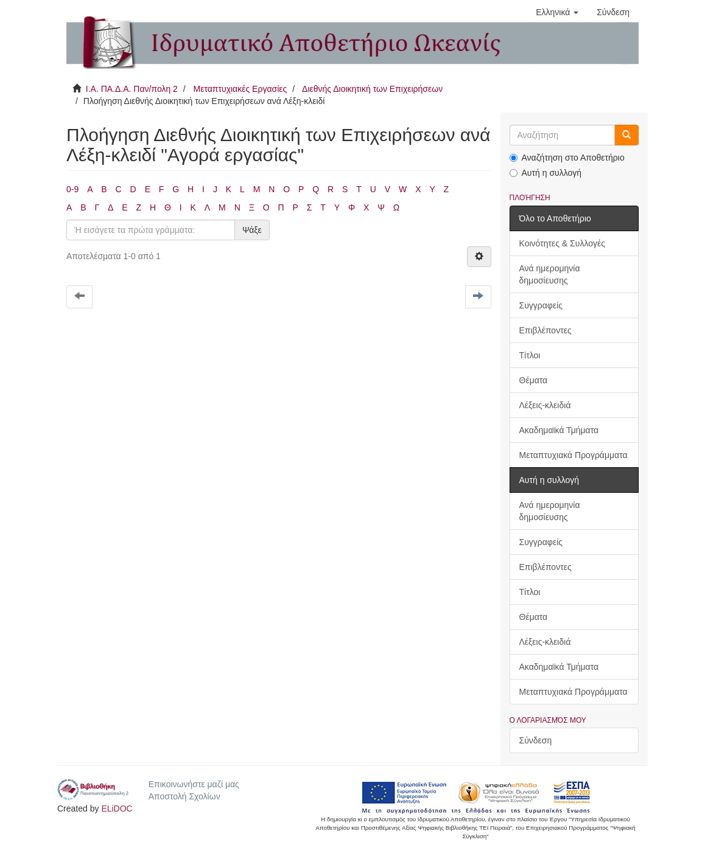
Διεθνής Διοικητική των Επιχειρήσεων (372, 89)
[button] (557, 12)
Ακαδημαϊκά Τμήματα (559, 430)
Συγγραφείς (541, 305)
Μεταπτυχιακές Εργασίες (240, 89)
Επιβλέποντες (545, 330)
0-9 (72, 189)
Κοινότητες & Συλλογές (562, 243)
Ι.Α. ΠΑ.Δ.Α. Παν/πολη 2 (132, 89)
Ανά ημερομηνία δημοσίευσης (549, 274)
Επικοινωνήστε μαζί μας (194, 784)
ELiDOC (116, 808)
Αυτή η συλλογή (546, 173)
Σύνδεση (535, 740)
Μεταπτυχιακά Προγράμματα (573, 455)
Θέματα (533, 380)
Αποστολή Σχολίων (184, 796)
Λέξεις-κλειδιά (545, 405)
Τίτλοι (530, 355)
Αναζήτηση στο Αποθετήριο (567, 157)
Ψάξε (252, 230)
